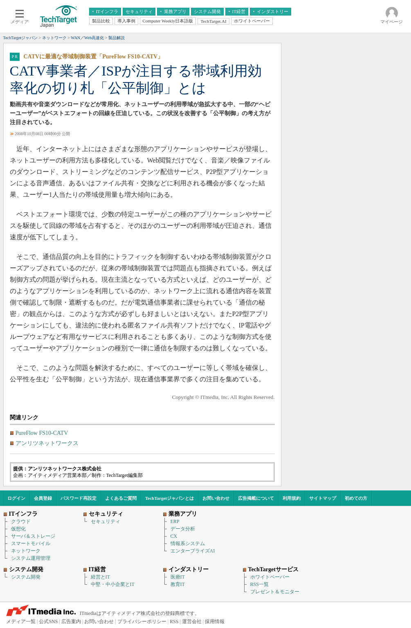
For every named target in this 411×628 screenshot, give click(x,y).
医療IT (178, 577)
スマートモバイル (30, 543)
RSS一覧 (259, 584)
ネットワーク (25, 551)
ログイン (16, 498)
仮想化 (18, 529)
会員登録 (43, 498)
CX (174, 536)
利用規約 (292, 498)
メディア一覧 (21, 621)
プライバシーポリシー (141, 621)
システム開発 (25, 577)
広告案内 (71, 621)
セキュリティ (105, 521)
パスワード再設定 (79, 498)
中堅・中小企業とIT (113, 584)
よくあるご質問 (121, 498)
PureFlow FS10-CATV (42, 433)
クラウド (21, 521)
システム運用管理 (30, 558)
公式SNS (48, 621)
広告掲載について (256, 498)
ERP (175, 521)
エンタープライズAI (193, 551)
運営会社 (192, 621)
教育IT (178, 584)
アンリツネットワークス (47, 443)
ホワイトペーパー (270, 577)
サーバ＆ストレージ (33, 536)
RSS (174, 621)
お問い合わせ (215, 498)
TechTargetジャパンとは (169, 498)
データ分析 (183, 529)
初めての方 (356, 498)
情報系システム (188, 543)
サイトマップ (322, 498)
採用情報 (215, 621)
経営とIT (100, 577)
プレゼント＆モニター (274, 592)
